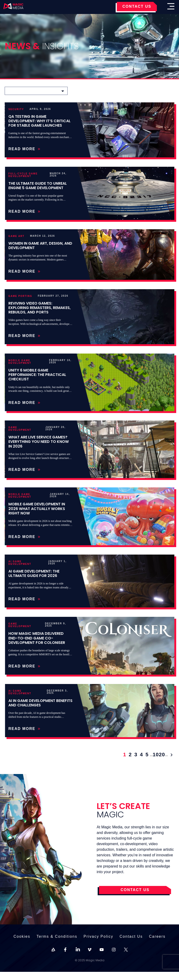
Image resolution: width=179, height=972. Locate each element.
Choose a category (26, 91)
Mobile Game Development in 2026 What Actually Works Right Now (36, 508)
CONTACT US (136, 6)
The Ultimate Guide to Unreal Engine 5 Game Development (37, 186)
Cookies (22, 937)
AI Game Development (19, 562)
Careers (157, 937)
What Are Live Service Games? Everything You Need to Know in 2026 (38, 441)
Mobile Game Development (19, 361)
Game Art (16, 236)
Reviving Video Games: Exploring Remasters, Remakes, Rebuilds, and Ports (39, 308)
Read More (24, 149)
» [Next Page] (171, 755)
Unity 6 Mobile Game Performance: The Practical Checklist (37, 375)
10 (156, 755)
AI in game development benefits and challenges (40, 703)
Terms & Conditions (57, 937)
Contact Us (131, 937)
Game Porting (20, 296)
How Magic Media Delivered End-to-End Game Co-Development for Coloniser (36, 638)
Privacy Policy (98, 937)
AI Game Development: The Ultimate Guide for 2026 (33, 573)
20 (162, 755)
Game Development (19, 428)
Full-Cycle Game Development (23, 174)
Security (16, 109)
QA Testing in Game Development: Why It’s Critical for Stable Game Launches (39, 121)
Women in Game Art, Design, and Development (40, 245)
